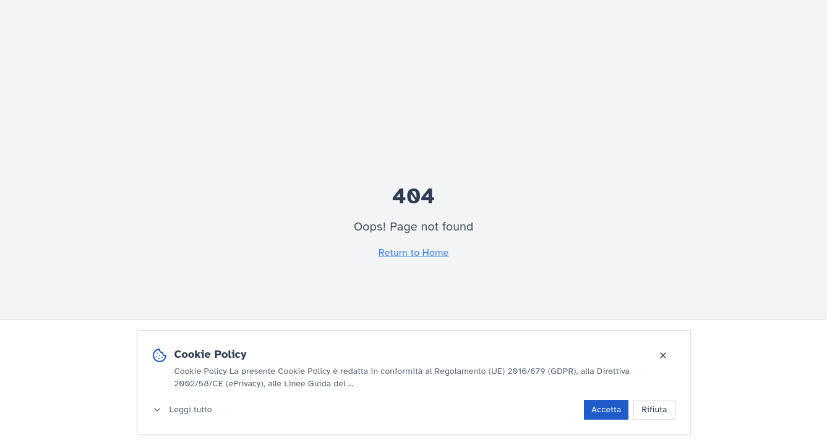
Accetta (606, 409)
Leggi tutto (182, 409)
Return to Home (413, 253)
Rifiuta (654, 409)
